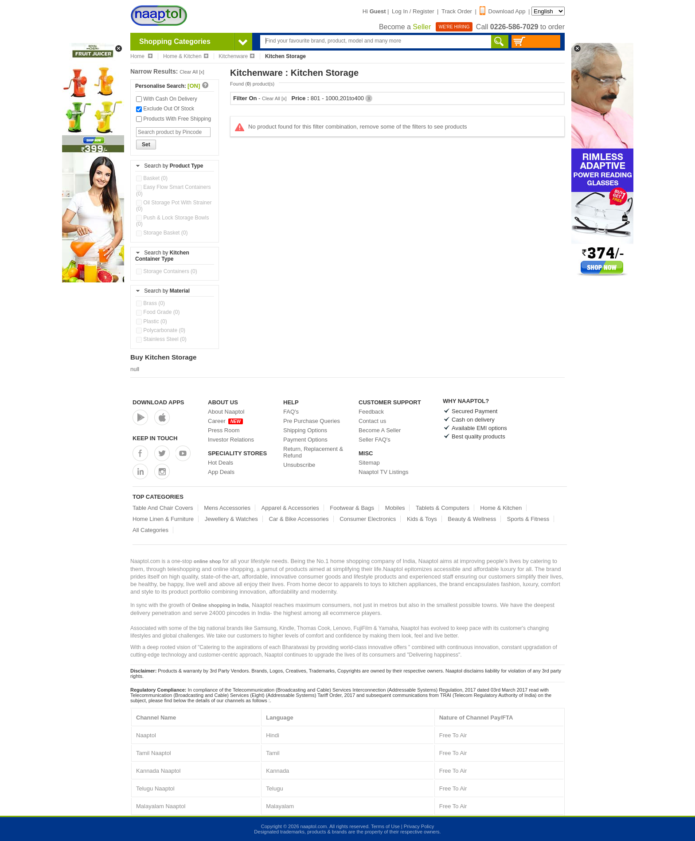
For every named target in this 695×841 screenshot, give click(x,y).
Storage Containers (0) (166, 271)
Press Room (224, 430)
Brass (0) (150, 303)
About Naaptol (226, 411)
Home (141, 56)
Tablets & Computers (442, 508)
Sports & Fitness (528, 519)
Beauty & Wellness (472, 519)
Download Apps (158, 402)
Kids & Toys (422, 519)
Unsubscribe (299, 465)
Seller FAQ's (374, 439)
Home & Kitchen (185, 56)
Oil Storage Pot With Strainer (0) (173, 205)
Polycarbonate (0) (160, 330)
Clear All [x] (192, 71)
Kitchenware (236, 56)
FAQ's (291, 411)
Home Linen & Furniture (163, 519)
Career (225, 421)
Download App (503, 11)
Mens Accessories (227, 508)
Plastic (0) (151, 321)
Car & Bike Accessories (298, 519)
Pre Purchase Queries (311, 421)
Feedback (371, 411)
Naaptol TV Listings (384, 472)
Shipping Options (305, 430)
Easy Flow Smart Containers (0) (173, 190)
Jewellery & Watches (231, 519)
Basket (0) (152, 178)
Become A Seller (380, 430)
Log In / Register (413, 11)
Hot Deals (220, 462)
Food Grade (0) (158, 312)
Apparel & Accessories (290, 508)
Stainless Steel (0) (161, 339)
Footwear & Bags (352, 508)
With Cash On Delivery (166, 99)
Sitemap (369, 462)
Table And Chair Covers (163, 508)
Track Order (456, 11)
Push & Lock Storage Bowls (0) (172, 221)
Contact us (372, 421)
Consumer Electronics (368, 519)
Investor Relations (231, 439)
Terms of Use (385, 826)
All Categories (150, 530)
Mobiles (395, 508)
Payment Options (305, 439)
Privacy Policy (419, 826)
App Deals (221, 472)
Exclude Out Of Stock (165, 109)
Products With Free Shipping (173, 119)
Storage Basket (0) (161, 233)
